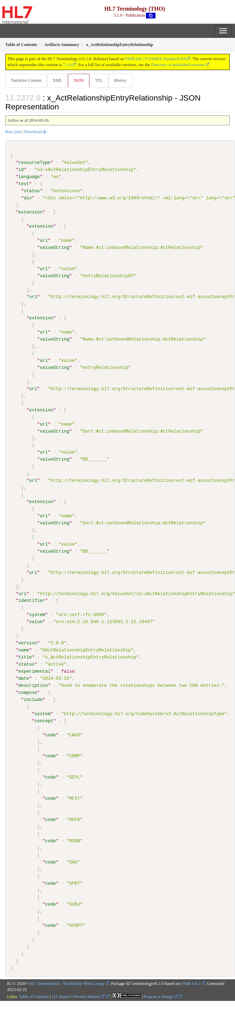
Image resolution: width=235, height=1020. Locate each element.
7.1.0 (67, 64)
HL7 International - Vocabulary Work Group (66, 982)
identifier (31, 600)
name (23, 649)
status (32, 191)
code (50, 734)
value (35, 621)
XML (57, 80)
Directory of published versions (178, 64)
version (27, 642)
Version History (89, 995)
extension (30, 212)
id (21, 169)
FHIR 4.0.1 (190, 982)
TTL (99, 80)
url (44, 240)
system (37, 614)
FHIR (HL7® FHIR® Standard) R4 (155, 58)
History (120, 80)
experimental (34, 671)
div (28, 198)
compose (27, 692)
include (33, 699)
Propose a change (160, 995)
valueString (54, 247)
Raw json (13, 131)
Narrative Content (26, 80)
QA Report (61, 995)
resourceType (34, 162)
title (25, 657)
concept (43, 720)
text (23, 184)
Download (33, 131)
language (29, 176)
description (33, 685)
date (23, 678)
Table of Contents (34, 995)
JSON (79, 80)
